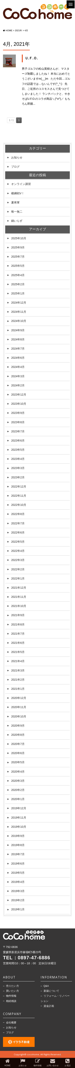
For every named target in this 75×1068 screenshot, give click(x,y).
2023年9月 (18, 412)
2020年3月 (18, 780)
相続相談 (11, 1001)
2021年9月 (18, 615)
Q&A (46, 986)
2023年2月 (18, 477)
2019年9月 (18, 835)
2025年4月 (18, 275)
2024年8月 (18, 339)
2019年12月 (18, 808)
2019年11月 (18, 817)
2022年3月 (18, 560)
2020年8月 (18, 734)
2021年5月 (18, 652)
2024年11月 (18, 311)
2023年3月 (18, 468)
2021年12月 (18, 587)
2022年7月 (18, 523)
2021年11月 (18, 596)
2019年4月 (18, 881)
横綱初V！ (17, 193)
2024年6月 (18, 357)
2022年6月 (18, 532)
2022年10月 (18, 504)
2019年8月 (18, 845)
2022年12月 (18, 486)
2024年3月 (18, 376)
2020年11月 (18, 707)
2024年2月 (18, 385)
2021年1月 (18, 688)
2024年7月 (18, 348)
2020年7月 (18, 744)
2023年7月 (18, 431)
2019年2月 (18, 900)
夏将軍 (15, 202)
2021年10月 (18, 606)
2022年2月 (18, 569)
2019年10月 (18, 826)
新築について (51, 991)
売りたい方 (12, 986)
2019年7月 (18, 854)
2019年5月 (18, 872)
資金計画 (49, 1006)
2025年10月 (18, 238)
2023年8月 (18, 422)
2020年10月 (18, 716)
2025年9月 (18, 247)
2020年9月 (18, 725)
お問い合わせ (53, 1062)
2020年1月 (18, 799)
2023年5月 (18, 449)
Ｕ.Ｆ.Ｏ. (31, 58)
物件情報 (11, 996)
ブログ (15, 166)
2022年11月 (18, 495)
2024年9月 (18, 330)
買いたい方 (12, 991)
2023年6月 (18, 440)
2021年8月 (18, 624)
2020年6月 (18, 753)
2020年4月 (18, 771)
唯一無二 (16, 211)
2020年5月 (18, 762)
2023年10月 (18, 403)
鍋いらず (16, 220)
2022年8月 (18, 514)
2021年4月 (18, 661)
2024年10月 (18, 320)
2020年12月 (18, 698)
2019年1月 (18, 909)
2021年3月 (18, 670)
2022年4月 (18, 550)
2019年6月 (18, 863)
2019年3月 (18, 891)
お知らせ (16, 157)
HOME (8, 1062)
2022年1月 (18, 578)
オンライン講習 (21, 184)
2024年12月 (18, 302)
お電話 (68, 1062)
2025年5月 (18, 265)
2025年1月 (18, 293)
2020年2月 (18, 789)
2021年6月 (18, 642)
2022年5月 (18, 541)
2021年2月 (18, 679)
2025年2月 (18, 284)
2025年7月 (18, 256)
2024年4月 (18, 366)
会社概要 (11, 1022)
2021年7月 (18, 633)
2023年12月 (18, 394)
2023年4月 (18, 458)
